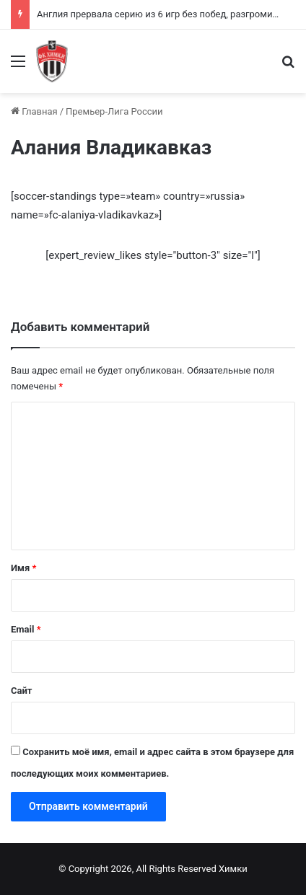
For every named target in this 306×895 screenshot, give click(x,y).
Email (26, 629)
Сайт (21, 690)
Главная (34, 111)
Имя (23, 568)
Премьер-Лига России (114, 111)
